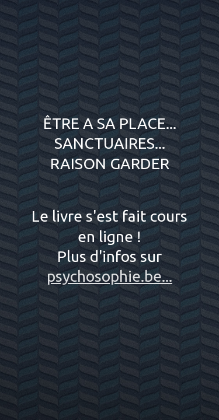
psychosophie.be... (109, 276)
